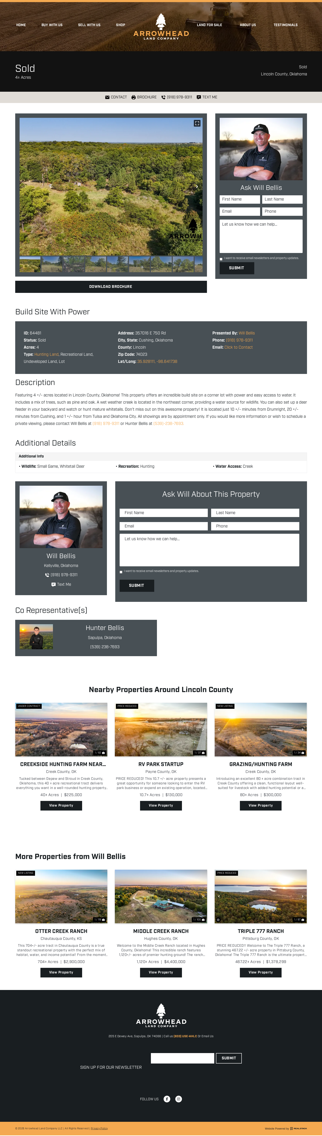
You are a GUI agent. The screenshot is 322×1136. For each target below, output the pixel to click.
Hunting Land (46, 354)
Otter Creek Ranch (61, 932)
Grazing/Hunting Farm (260, 765)
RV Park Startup (160, 765)
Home (21, 25)
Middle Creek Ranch (161, 932)
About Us (249, 25)
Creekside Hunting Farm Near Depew (61, 765)
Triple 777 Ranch (261, 932)
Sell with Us (89, 25)
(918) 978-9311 (239, 340)
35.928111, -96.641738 (157, 361)
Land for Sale (210, 25)
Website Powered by (286, 1129)
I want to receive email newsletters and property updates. (261, 258)
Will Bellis (247, 333)
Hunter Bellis (105, 628)
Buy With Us (52, 25)
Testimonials (286, 25)
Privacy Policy (99, 1129)
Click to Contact (238, 347)
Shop (120, 25)
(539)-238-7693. (168, 423)
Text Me (61, 584)
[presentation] (182, 1074)
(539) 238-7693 (104, 647)
